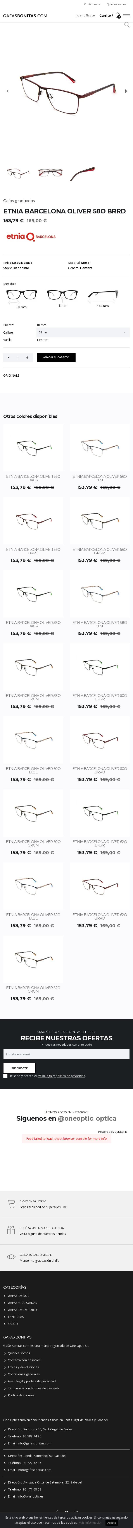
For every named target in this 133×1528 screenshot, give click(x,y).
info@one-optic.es (30, 1496)
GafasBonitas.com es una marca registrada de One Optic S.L (46, 1346)
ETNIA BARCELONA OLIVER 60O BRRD (100, 770)
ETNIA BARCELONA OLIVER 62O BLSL (33, 916)
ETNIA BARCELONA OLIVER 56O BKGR (33, 478)
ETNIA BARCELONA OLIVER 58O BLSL (100, 624)
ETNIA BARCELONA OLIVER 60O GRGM (33, 843)
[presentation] (7, 91)
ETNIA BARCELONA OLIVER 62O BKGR (100, 843)
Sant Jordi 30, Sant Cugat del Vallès (48, 1429)
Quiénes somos (116, 4)
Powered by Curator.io (113, 1132)
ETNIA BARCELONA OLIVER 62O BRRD (100, 916)
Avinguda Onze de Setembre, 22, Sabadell (52, 1482)
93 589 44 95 (32, 1436)
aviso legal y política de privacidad (61, 1076)
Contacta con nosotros (24, 1360)
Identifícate (85, 15)
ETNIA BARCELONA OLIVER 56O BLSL (100, 478)
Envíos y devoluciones (23, 1367)
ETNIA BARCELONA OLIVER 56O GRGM (100, 551)
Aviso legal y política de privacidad (32, 1381)
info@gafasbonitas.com (34, 1443)
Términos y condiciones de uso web (33, 1388)
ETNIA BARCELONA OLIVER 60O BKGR (100, 697)
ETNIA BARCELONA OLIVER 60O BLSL (33, 770)
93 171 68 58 (32, 1489)
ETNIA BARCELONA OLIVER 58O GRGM (33, 697)
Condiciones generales (24, 1374)
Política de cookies (21, 1395)
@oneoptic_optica (87, 1118)
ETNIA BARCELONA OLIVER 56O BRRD (33, 551)
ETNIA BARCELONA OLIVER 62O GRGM (33, 989)
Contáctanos (92, 4)
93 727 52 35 (32, 1463)
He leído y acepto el (23, 1076)
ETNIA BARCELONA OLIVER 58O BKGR (33, 624)
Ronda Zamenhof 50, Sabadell (44, 1456)
